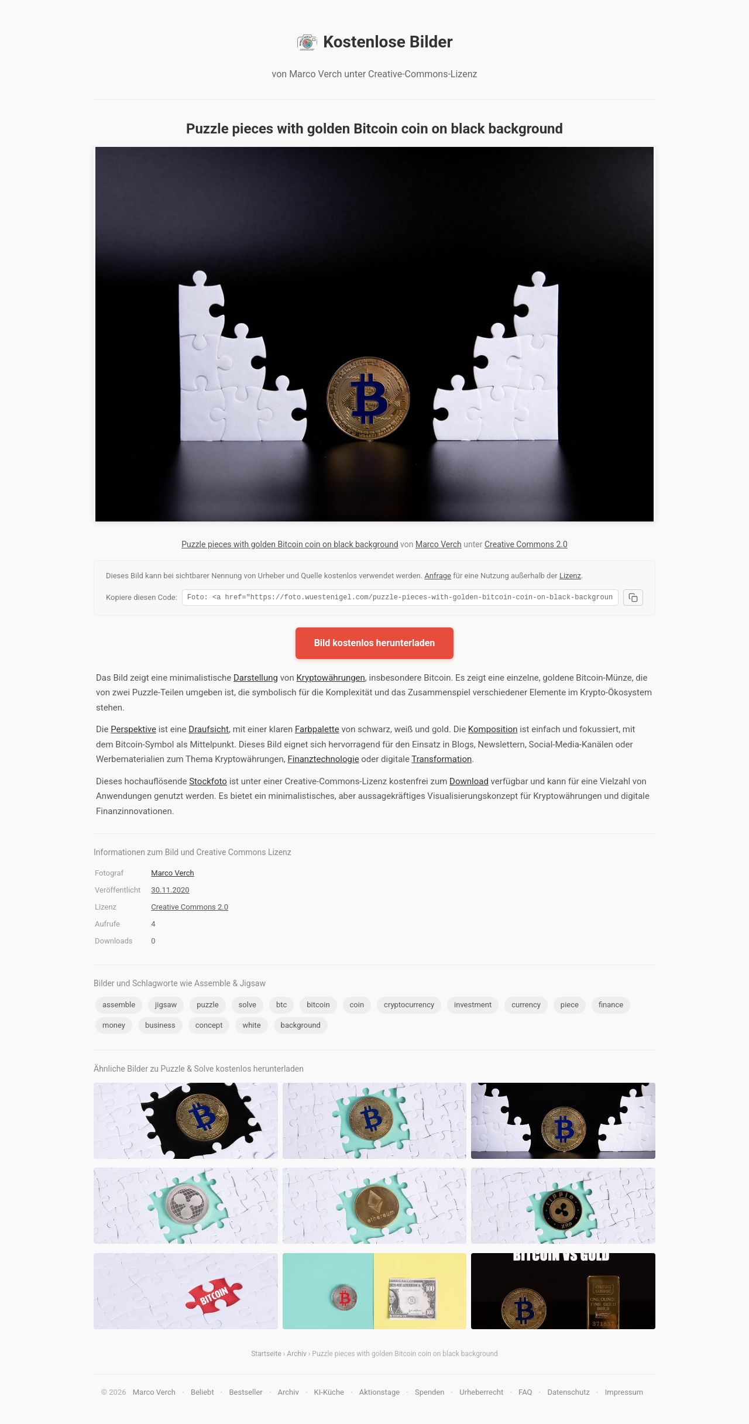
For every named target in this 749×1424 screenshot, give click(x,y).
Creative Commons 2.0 (526, 544)
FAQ (525, 1393)
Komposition (493, 731)
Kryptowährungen (330, 679)
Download (469, 783)
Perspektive (133, 731)
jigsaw (166, 1006)
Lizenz (570, 575)
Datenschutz (568, 1393)
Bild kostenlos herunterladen (374, 644)
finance (611, 1006)
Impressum (624, 1393)
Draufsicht (208, 731)
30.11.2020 (170, 891)
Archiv (296, 1355)
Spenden (430, 1393)
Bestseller (246, 1393)
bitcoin (318, 1006)
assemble (118, 1006)
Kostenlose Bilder (374, 42)
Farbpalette (317, 731)
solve (247, 1006)
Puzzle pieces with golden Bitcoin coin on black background (289, 544)
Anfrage (437, 575)
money (113, 1026)
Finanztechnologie (323, 761)
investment (473, 1006)
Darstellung (255, 679)
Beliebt (202, 1393)
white (251, 1026)
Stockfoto (208, 783)
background (301, 1026)
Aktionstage (379, 1393)
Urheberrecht (481, 1393)
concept (209, 1026)
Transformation (441, 761)
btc (281, 1006)
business (160, 1026)
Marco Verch (438, 544)
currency (526, 1006)
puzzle (207, 1006)
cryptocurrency (409, 1006)
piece (570, 1006)
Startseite (266, 1355)
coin (357, 1006)
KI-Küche (329, 1393)
